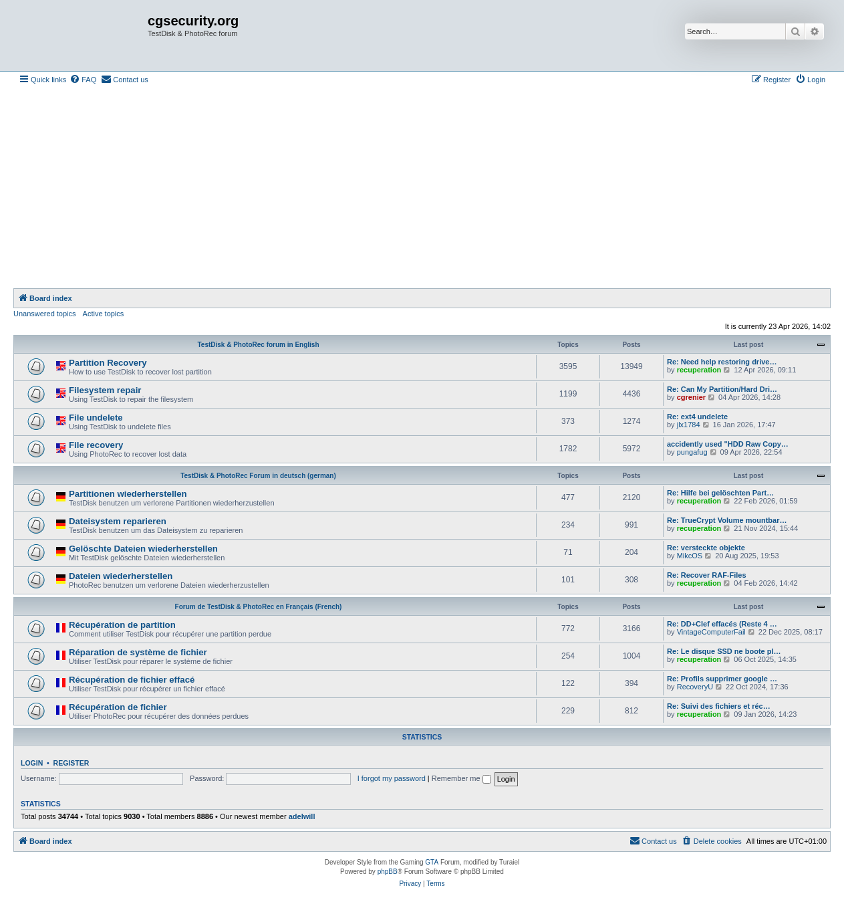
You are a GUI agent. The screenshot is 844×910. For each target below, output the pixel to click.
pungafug (692, 452)
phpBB (388, 871)
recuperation (699, 370)
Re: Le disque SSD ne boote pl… (724, 651)
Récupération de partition (122, 625)
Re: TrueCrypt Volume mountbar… (727, 520)
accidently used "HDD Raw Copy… (728, 444)
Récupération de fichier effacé (131, 680)
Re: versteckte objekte (706, 548)
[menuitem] (82, 80)
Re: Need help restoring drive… (722, 362)
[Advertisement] (422, 187)
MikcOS (690, 556)
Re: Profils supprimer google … (722, 679)
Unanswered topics (44, 314)
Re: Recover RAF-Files (706, 575)
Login (32, 763)
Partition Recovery (108, 363)
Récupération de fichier (118, 707)
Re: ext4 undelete (697, 417)
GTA (431, 862)
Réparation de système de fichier (138, 652)
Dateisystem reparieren (117, 521)
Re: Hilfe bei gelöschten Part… (720, 493)
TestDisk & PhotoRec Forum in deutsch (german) (258, 475)
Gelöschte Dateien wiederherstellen (143, 549)
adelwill (302, 816)
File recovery (96, 445)
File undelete (96, 418)
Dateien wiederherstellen (120, 576)
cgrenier (691, 397)
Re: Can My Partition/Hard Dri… (722, 389)
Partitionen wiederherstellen (128, 494)
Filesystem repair (105, 390)
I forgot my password (392, 778)
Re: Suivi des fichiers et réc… (718, 706)
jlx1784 (688, 425)
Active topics (103, 314)
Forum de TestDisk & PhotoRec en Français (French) (258, 606)
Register (71, 763)
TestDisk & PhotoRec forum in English (258, 344)
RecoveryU (695, 687)
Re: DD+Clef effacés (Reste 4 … (722, 624)
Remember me (461, 778)
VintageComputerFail (711, 632)
